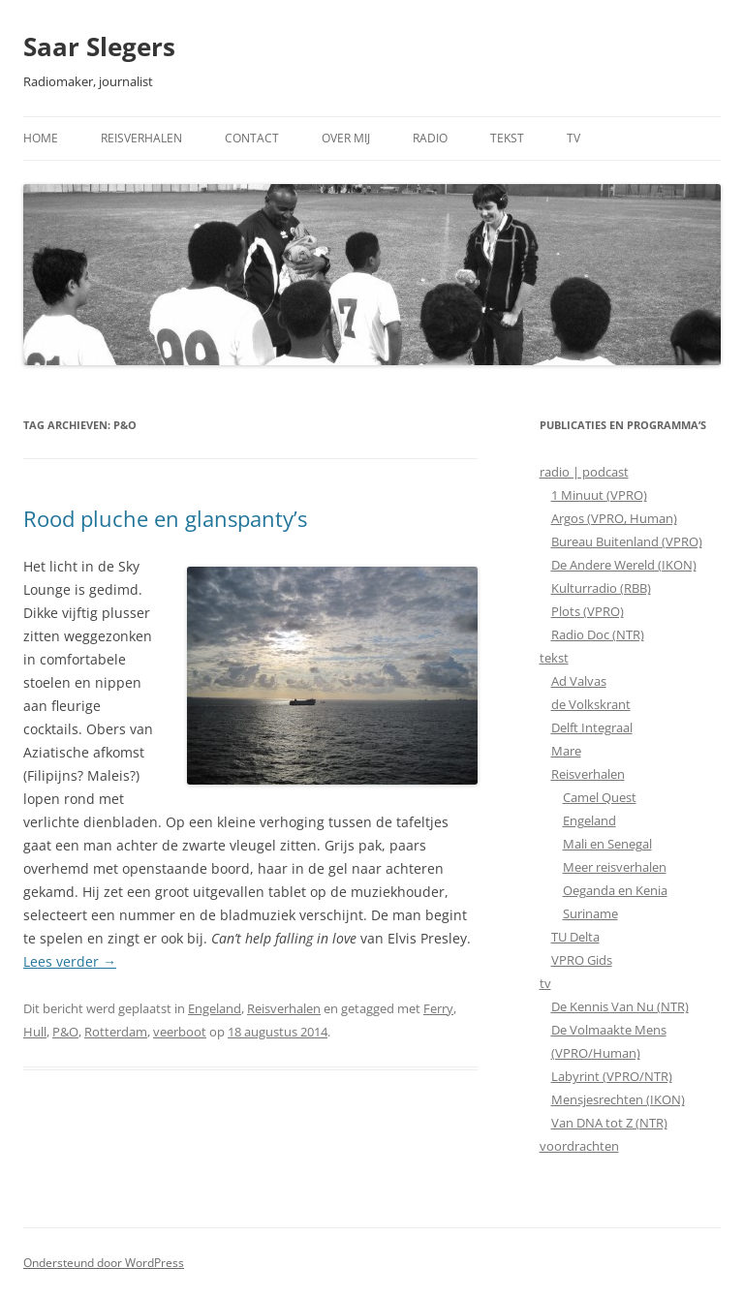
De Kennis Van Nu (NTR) (620, 1006)
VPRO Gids (581, 960)
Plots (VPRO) (587, 611)
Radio (430, 138)
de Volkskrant (591, 704)
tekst (554, 657)
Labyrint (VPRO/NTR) (611, 1076)
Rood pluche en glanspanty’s (165, 518)
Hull (34, 1031)
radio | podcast (584, 471)
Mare (566, 750)
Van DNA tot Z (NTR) (609, 1122)
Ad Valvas (578, 681)
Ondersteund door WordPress (103, 1262)
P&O (65, 1031)
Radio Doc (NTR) (597, 634)
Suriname (590, 913)
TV (573, 138)
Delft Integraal (592, 727)
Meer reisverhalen (614, 867)
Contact (252, 138)
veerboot (179, 1031)
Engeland (214, 1008)
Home (40, 138)
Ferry (438, 1008)
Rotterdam (115, 1031)
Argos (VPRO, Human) (614, 518)
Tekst (507, 138)
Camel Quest (599, 797)
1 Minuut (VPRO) (599, 495)
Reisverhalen (141, 138)
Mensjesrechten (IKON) (618, 1099)
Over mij (346, 138)
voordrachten (579, 1146)
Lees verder (69, 961)
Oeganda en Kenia (615, 890)
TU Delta (575, 936)
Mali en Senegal (607, 843)
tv (545, 983)
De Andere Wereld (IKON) (624, 564)
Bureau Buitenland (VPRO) (626, 541)
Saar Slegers (99, 46)
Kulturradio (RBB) (601, 588)
